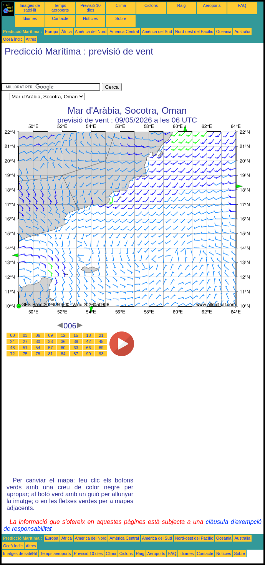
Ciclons (151, 5)
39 (76, 341)
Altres (31, 39)
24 (12, 341)
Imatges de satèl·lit (30, 7)
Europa (51, 31)
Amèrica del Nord (90, 31)
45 (101, 341)
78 (38, 353)
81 (50, 353)
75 (25, 353)
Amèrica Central (124, 31)
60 (63, 347)
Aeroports (211, 5)
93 (101, 353)
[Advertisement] (91, 71)
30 (38, 341)
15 (76, 335)
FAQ (242, 5)
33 (50, 341)
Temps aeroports (60, 7)
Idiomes (30, 18)
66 (88, 347)
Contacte (60, 18)
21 (101, 335)
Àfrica (66, 31)
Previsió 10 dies (90, 7)
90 (88, 353)
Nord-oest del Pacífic (194, 31)
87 (76, 353)
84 (63, 353)
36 (63, 341)
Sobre (120, 18)
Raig (181, 5)
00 (12, 335)
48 (12, 347)
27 (25, 341)
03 (25, 335)
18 (88, 335)
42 (88, 341)
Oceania (224, 31)
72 (12, 353)
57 (50, 347)
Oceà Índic (13, 39)
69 (101, 347)
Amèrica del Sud (157, 31)
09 (50, 335)
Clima (121, 5)
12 (63, 335)
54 (38, 347)
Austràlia (242, 31)
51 (25, 347)
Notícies (90, 18)
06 (38, 335)
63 (76, 347)
